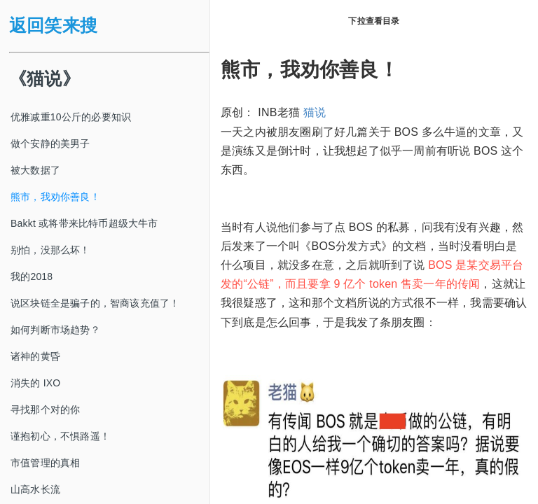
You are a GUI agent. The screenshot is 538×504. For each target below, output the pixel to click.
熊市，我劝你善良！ (55, 196)
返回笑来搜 (53, 25)
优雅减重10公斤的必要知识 (71, 116)
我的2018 (32, 276)
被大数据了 (35, 170)
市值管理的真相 (45, 462)
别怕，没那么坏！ (50, 249)
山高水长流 (35, 489)
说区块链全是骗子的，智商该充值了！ (95, 303)
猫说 (314, 112)
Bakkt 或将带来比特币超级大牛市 (84, 223)
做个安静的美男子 (50, 143)
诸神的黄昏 (35, 356)
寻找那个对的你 (45, 409)
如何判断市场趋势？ (55, 329)
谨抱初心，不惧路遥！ (60, 436)
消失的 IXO (35, 382)
